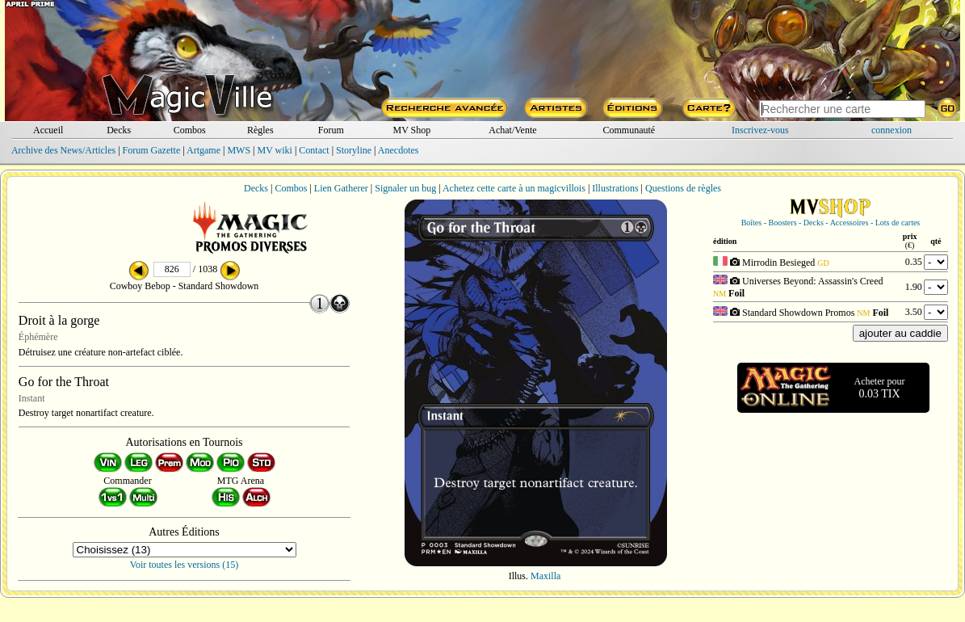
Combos (190, 130)
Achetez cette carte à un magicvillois (514, 188)
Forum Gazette (152, 150)
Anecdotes (398, 150)
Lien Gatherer (341, 188)
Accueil (48, 130)
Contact (314, 150)
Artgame (203, 150)
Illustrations (615, 188)
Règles (260, 130)
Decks (119, 130)
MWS (238, 150)
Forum (331, 130)
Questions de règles (683, 188)
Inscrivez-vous (760, 130)
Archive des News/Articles (63, 150)
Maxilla (545, 576)
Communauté (628, 130)
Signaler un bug (405, 188)
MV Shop (411, 130)
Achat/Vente (512, 130)
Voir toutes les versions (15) (184, 564)
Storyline (353, 150)
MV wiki (274, 150)
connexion (891, 130)
